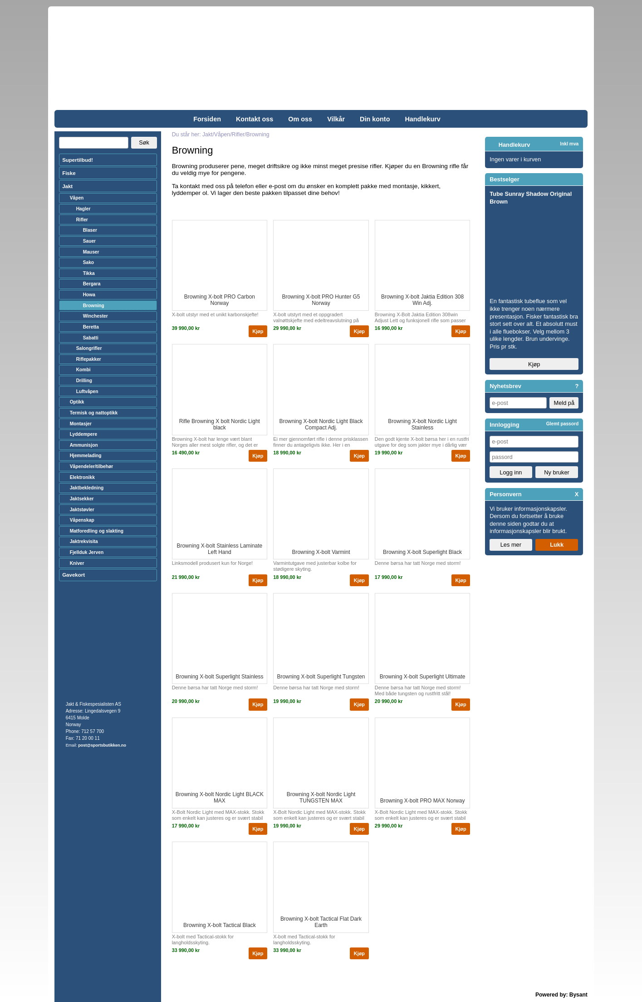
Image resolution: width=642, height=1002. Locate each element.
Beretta (91, 326)
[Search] (93, 143)
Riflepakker (88, 359)
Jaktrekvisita (84, 541)
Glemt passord (562, 423)
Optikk (77, 401)
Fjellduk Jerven (87, 552)
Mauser (91, 251)
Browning (93, 305)
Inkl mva (569, 143)
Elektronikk (82, 477)
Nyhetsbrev (505, 386)
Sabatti (90, 337)
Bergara (92, 283)
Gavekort (73, 575)
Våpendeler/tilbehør (91, 466)
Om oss (300, 119)
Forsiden (207, 119)
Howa (89, 294)
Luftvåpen (87, 391)
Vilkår (336, 119)
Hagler (83, 208)
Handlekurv (422, 119)
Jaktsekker (82, 498)
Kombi (83, 369)
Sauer (89, 241)
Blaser (90, 230)
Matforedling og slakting (96, 530)
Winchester (95, 316)
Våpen (77, 197)
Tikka (89, 273)
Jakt (67, 186)
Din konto (375, 119)
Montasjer (81, 423)
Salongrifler (89, 348)
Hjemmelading (86, 455)
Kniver (77, 563)
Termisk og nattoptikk (94, 412)
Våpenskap (82, 520)
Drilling (84, 380)
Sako (88, 262)
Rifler (82, 219)
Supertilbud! (77, 160)
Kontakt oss (254, 119)
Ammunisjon (84, 445)
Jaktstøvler (82, 509)
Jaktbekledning (87, 487)
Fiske (68, 173)
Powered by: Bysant (561, 995)
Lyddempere (83, 434)
